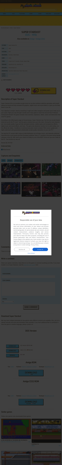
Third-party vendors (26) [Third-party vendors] (29, 234)
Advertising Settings (24, 243)
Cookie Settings (26, 245)
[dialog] (31, 232)
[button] (31, 253)
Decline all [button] (22, 249)
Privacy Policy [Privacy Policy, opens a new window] (35, 245)
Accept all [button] (40, 249)
